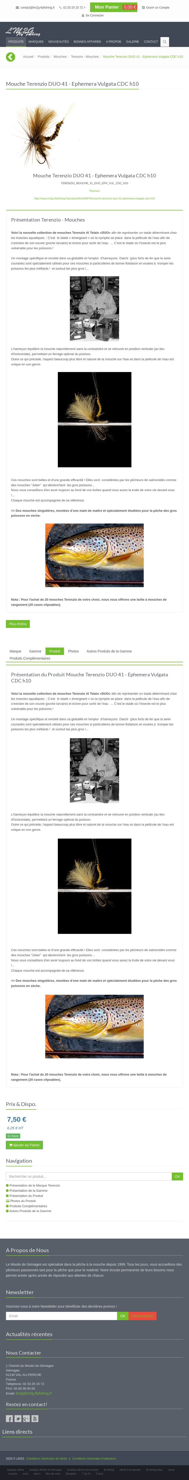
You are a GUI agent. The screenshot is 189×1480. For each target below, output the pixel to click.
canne (171, 1469)
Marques (36, 41)
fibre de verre (53, 1473)
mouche (12, 1473)
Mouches (60, 56)
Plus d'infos (18, 624)
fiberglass (71, 1473)
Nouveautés (58, 41)
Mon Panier (113, 7)
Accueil (28, 56)
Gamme (35, 651)
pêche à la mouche (130, 1469)
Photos (73, 651)
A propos (113, 41)
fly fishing (109, 1469)
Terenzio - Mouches (85, 56)
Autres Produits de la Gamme (109, 651)
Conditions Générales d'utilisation (94, 1458)
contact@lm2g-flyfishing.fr (35, 7)
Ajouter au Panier (24, 1145)
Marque (15, 651)
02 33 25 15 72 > (72, 7)
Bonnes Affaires (87, 41)
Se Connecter (93, 15)
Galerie (132, 41)
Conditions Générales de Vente (46, 1458)
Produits (16, 41)
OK (177, 1176)
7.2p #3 (86, 1473)
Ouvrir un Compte (156, 7)
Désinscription (142, 1316)
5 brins (99, 1473)
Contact (151, 41)
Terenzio (94, 190)
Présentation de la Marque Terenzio (35, 1185)
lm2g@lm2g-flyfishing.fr (34, 1393)
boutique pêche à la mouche (82, 1469)
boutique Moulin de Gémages (46, 1469)
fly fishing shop (154, 1469)
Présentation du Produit (26, 1196)
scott (25, 1473)
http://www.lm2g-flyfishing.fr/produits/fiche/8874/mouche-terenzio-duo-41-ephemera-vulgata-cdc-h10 (94, 198)
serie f (36, 1473)
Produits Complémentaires (30, 658)
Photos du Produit (23, 1201)
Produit (54, 651)
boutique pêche (15, 1469)
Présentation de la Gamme (29, 1190)
